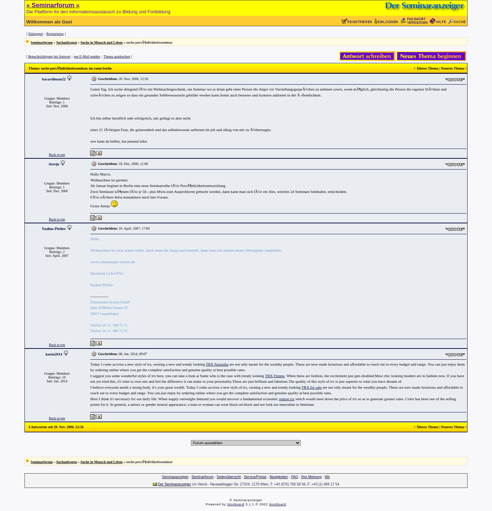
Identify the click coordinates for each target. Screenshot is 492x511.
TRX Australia (217, 364)
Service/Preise (255, 477)
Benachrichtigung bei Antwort (49, 56)
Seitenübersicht (229, 477)
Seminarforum (42, 42)
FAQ (294, 477)
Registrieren (55, 34)
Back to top (57, 155)
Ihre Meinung (311, 477)
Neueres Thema (452, 68)
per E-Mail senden (87, 56)
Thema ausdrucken (117, 56)
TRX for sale (311, 387)
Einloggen (35, 34)
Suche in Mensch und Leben (101, 42)
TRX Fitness (275, 376)
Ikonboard (235, 504)
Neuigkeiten (279, 477)
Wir (327, 477)
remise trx (286, 399)
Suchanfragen (66, 42)
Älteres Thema (427, 68)
